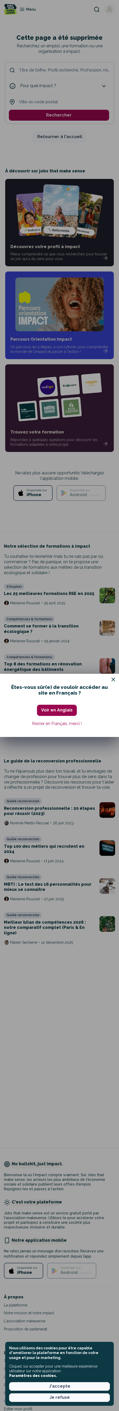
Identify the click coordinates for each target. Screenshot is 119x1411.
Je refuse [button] (59, 1397)
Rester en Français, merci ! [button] (57, 723)
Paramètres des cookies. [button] (33, 1376)
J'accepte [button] (59, 1386)
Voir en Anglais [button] (57, 710)
